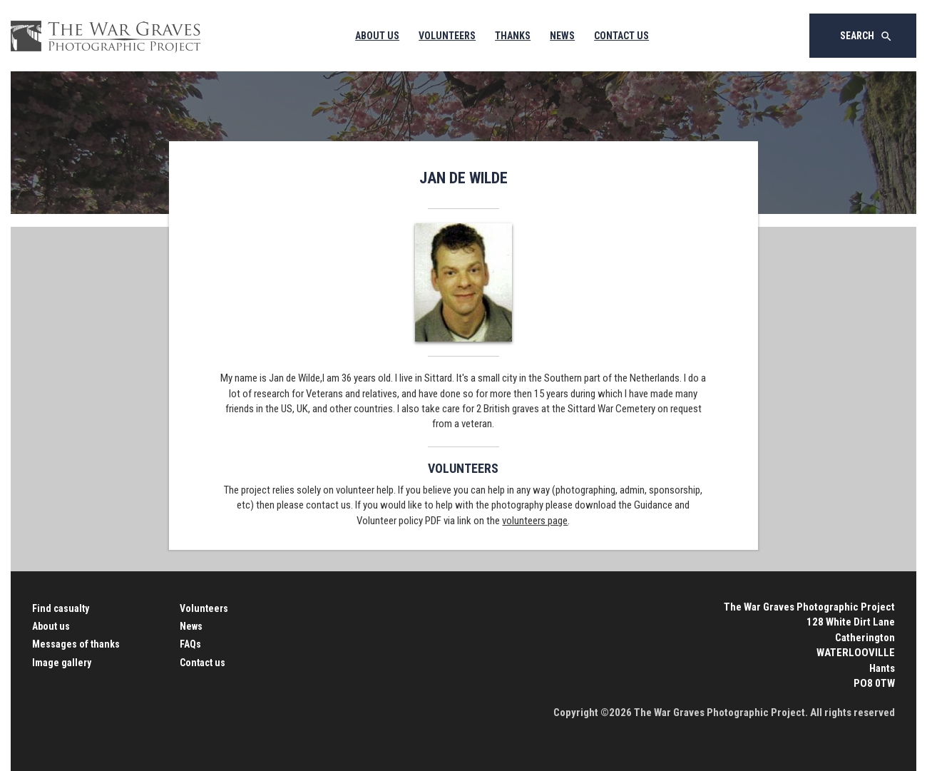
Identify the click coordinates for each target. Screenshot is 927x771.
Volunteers (447, 35)
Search (866, 36)
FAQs (190, 644)
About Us (377, 35)
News (562, 35)
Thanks (513, 35)
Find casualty (60, 608)
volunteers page (535, 520)
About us (51, 626)
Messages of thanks (76, 644)
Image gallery (61, 662)
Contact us (202, 662)
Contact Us (621, 35)
